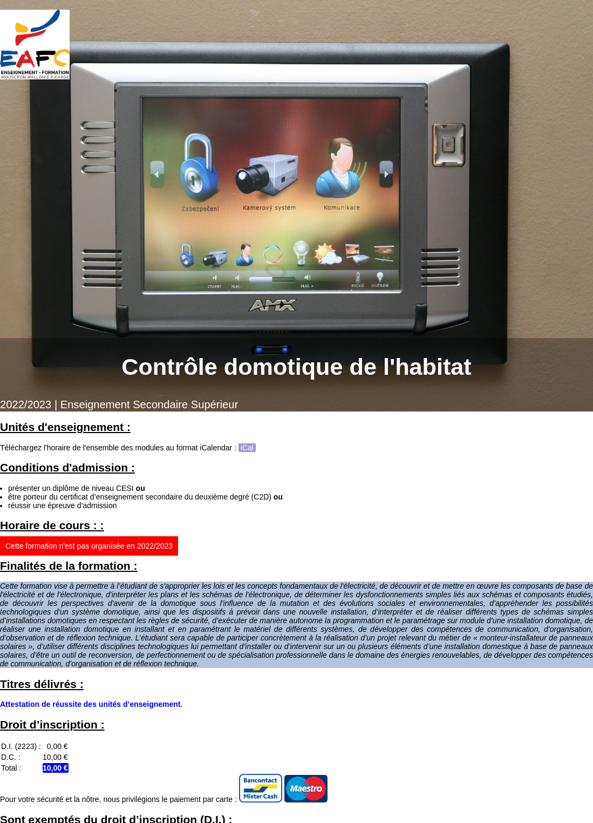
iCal (247, 447)
